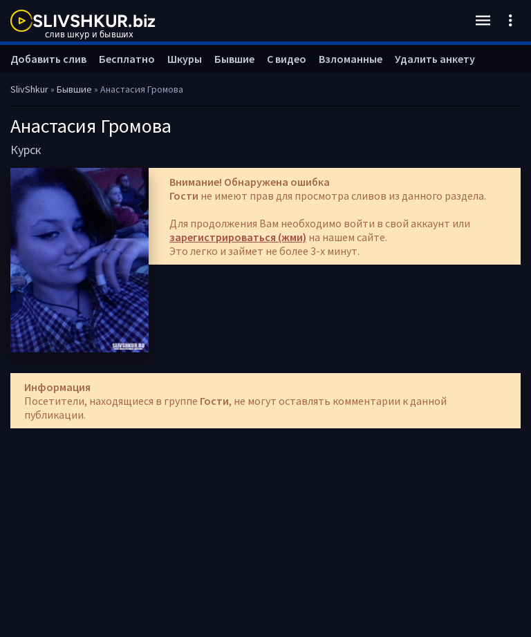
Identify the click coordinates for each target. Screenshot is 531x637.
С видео (286, 59)
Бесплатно (127, 59)
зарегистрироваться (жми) (237, 237)
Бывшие (234, 59)
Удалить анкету (435, 59)
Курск (25, 150)
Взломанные (350, 59)
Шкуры (184, 59)
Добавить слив (48, 59)
